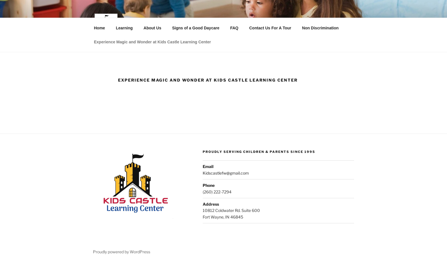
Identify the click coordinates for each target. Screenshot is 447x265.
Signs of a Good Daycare (196, 28)
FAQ (234, 28)
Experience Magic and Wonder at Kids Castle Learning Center (152, 42)
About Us (152, 28)
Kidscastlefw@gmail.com (226, 173)
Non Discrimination (320, 28)
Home (99, 28)
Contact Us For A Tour (270, 28)
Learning (124, 28)
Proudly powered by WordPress (121, 251)
